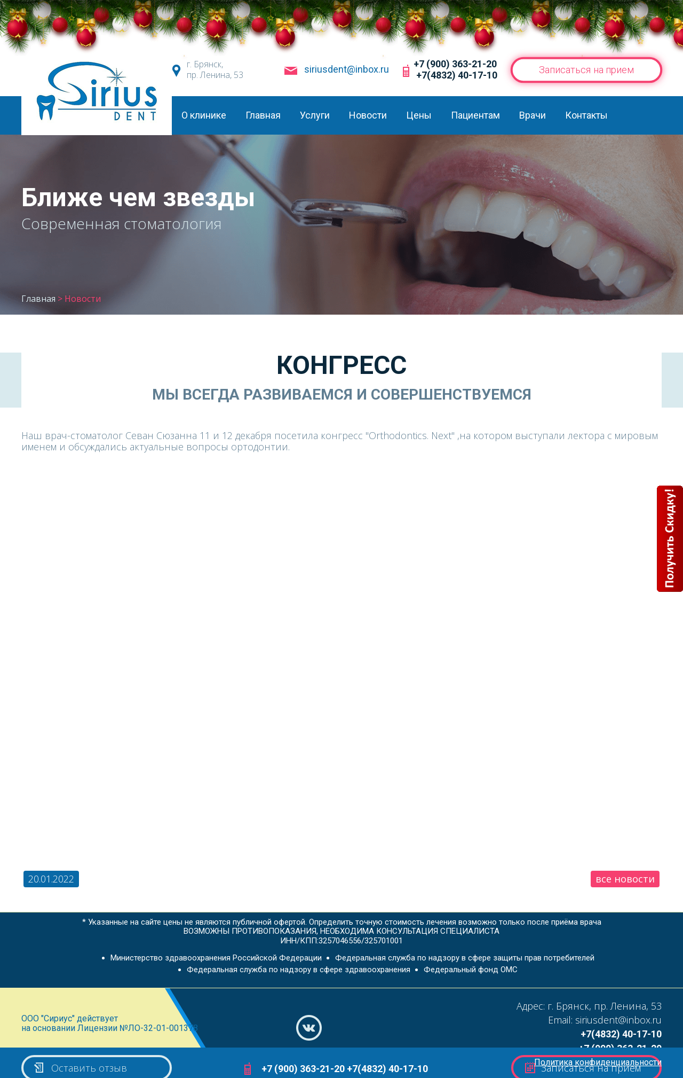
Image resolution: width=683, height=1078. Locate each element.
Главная (263, 115)
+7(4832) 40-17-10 (456, 75)
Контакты (586, 115)
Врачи (532, 115)
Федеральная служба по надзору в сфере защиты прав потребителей (464, 958)
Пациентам (475, 115)
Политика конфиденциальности (598, 1062)
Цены (419, 115)
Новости (368, 115)
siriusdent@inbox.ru (346, 69)
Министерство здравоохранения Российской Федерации (216, 958)
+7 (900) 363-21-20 (455, 63)
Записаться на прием (586, 69)
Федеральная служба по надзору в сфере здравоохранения (298, 969)
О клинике (203, 115)
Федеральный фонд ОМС (471, 969)
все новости (625, 878)
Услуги (315, 115)
